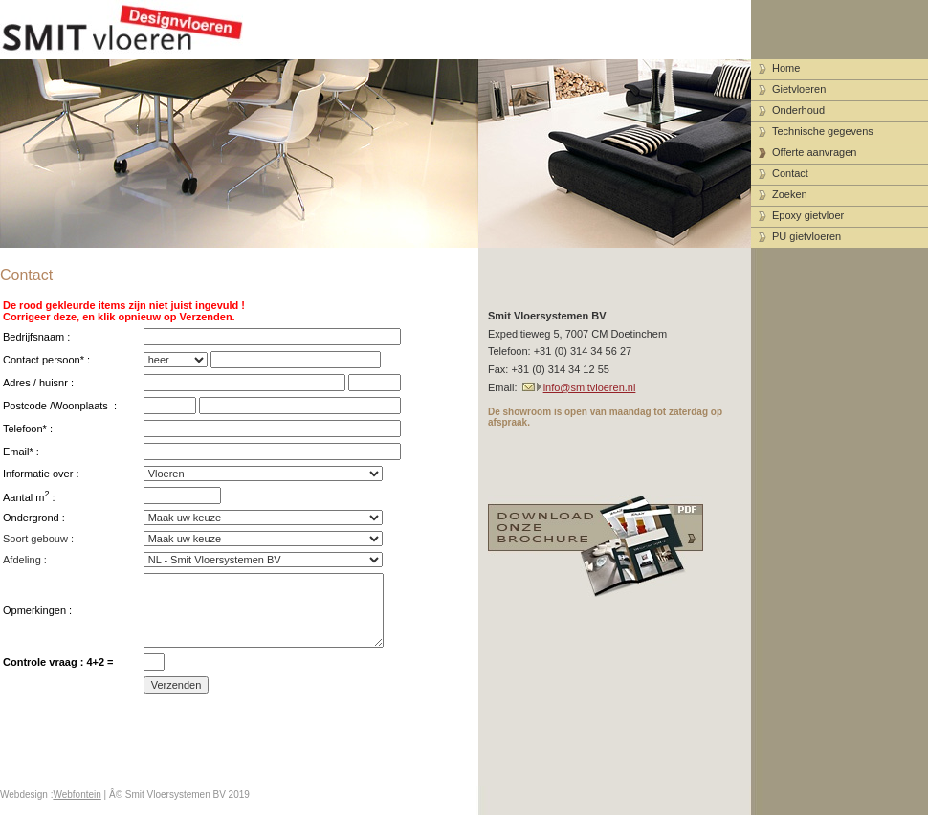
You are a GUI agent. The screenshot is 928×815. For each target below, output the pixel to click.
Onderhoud (798, 110)
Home (786, 68)
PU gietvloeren (806, 236)
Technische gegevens (822, 131)
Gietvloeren (799, 89)
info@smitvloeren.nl (589, 387)
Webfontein (76, 794)
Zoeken (789, 194)
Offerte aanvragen (814, 152)
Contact (790, 173)
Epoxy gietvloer (808, 215)
